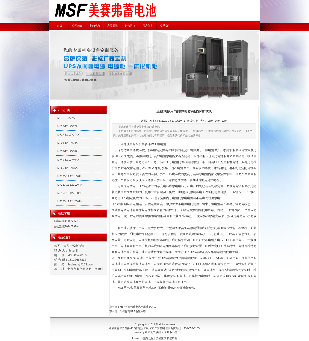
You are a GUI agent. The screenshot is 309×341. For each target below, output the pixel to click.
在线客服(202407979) (66, 226)
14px (217, 120)
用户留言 (147, 25)
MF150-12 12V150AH (69, 193)
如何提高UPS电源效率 (133, 311)
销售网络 (130, 25)
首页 (59, 25)
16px (210, 120)
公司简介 (77, 25)
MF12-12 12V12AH (68, 126)
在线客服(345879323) (66, 220)
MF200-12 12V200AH (69, 201)
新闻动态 (95, 25)
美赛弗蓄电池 (142, 287)
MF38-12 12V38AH (68, 151)
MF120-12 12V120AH (69, 184)
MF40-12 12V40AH (68, 159)
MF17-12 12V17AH (68, 134)
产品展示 (112, 25)
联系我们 (165, 25)
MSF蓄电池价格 (184, 287)
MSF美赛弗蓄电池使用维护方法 (138, 306)
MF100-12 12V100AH (69, 176)
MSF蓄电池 (125, 287)
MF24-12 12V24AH (68, 142)
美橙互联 (161, 332)
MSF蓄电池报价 (162, 287)
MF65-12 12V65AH (68, 168)
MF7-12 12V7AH (66, 117)
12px (224, 120)
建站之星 (150, 332)
